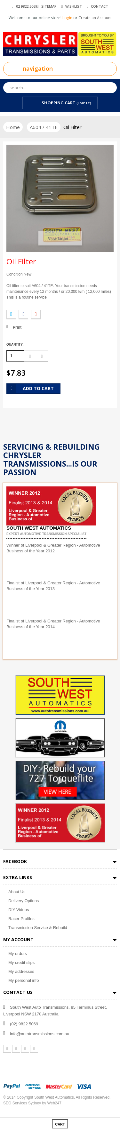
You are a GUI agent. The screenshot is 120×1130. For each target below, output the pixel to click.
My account (18, 939)
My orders (17, 953)
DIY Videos (18, 909)
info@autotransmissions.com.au (39, 1033)
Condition (14, 274)
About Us (16, 891)
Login (67, 17)
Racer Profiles (21, 918)
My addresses (21, 971)
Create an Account (95, 17)
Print (17, 327)
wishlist (73, 6)
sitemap (49, 6)
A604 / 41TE (44, 127)
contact (99, 6)
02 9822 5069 (26, 6)
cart (60, 1124)
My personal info (23, 980)
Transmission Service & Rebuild (37, 927)
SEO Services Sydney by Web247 (32, 1103)
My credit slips (21, 962)
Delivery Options (23, 900)
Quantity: (15, 344)
